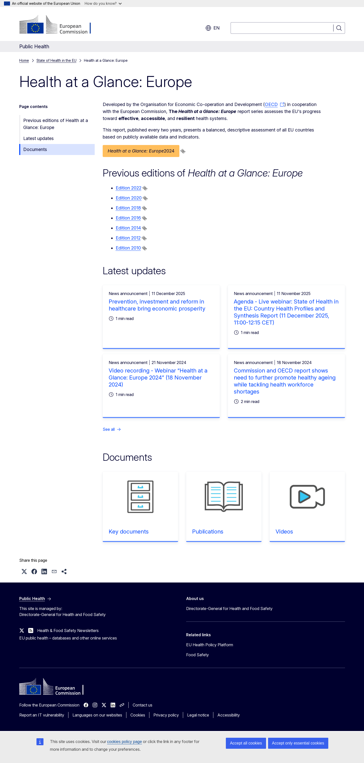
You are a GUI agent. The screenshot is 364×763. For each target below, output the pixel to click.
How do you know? (103, 3)
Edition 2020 (129, 197)
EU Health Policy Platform (209, 644)
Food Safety (197, 654)
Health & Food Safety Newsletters (68, 630)
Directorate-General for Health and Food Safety (229, 608)
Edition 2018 (128, 207)
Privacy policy (166, 715)
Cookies (137, 715)
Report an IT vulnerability (41, 715)
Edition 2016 (128, 217)
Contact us (142, 705)
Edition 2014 (128, 227)
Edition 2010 (128, 247)
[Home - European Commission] (59, 25)
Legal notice (198, 715)
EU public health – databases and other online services (68, 638)
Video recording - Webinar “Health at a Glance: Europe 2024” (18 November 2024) (158, 377)
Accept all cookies (246, 743)
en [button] (212, 28)
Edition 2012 (128, 237)
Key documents (129, 531)
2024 (141, 151)
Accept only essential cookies (298, 743)
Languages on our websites (97, 715)
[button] (24, 572)
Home (24, 60)
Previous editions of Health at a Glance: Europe (55, 124)
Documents (35, 149)
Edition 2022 (128, 187)
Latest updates (38, 138)
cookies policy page (124, 742)
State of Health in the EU (56, 60)
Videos (284, 531)
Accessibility (228, 715)
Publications (207, 531)
